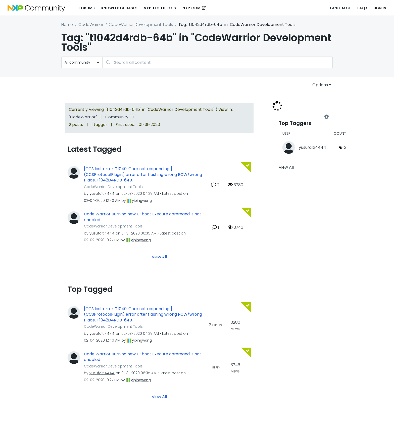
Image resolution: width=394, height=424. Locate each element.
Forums (87, 8)
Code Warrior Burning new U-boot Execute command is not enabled (142, 217)
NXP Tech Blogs (160, 8)
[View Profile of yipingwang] (142, 200)
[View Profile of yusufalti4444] (102, 193)
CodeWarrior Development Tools (141, 24)
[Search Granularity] (82, 62)
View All (159, 257)
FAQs (362, 8)
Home (67, 24)
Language (340, 8)
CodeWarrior (90, 24)
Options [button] (320, 85)
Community (116, 117)
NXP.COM (191, 8)
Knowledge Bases (119, 8)
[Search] (217, 62)
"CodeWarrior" (83, 117)
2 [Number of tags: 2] (345, 147)
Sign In (379, 8)
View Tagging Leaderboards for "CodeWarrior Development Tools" (302, 117)
